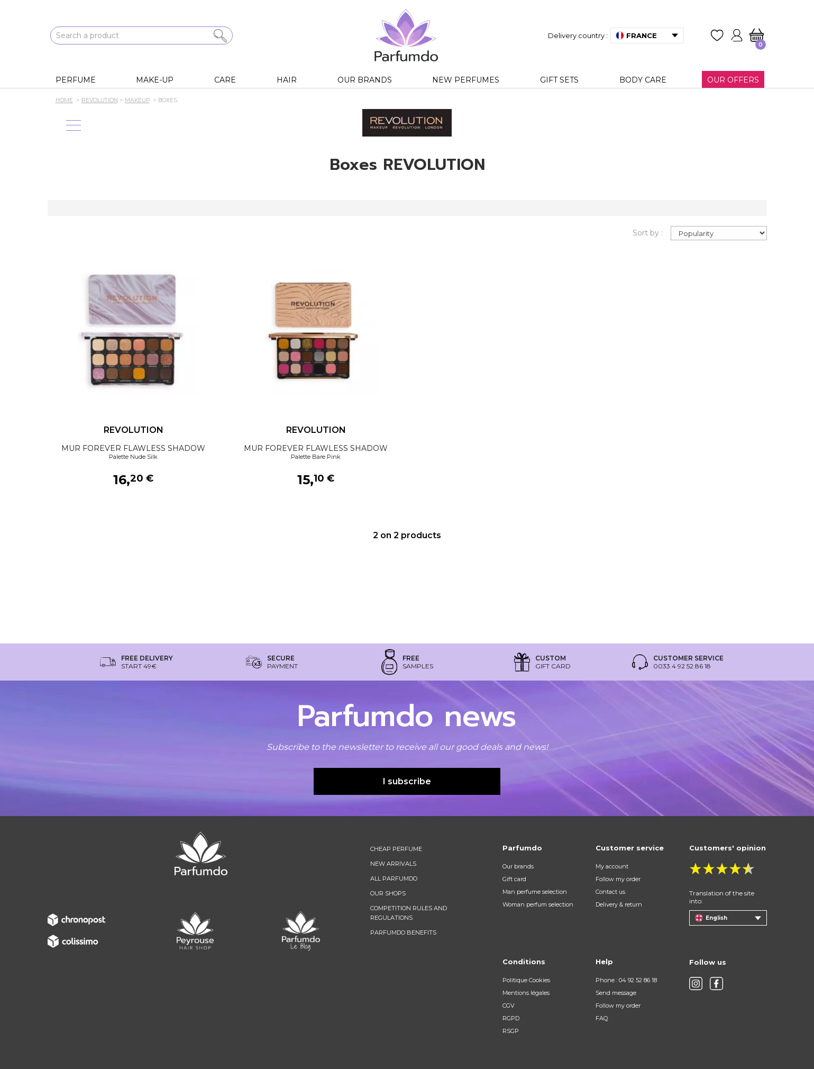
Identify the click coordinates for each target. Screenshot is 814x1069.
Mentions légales (526, 992)
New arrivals (393, 863)
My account (612, 866)
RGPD (510, 1018)
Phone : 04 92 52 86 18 (626, 980)
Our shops (388, 893)
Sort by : (648, 233)
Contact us (610, 891)
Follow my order (618, 879)
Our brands (518, 866)
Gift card (514, 879)
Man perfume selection (534, 891)
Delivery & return (619, 904)
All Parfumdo (393, 878)
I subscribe (407, 781)
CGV (508, 1005)
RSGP (510, 1031)
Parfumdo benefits (403, 932)
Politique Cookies (526, 980)
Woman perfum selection (537, 904)
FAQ (602, 1018)
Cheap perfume (396, 849)
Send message (616, 992)
